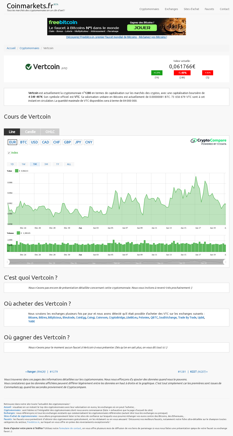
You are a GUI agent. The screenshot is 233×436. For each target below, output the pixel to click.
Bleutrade (69, 317)
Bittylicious (54, 317)
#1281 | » (193, 371)
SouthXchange (168, 317)
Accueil (11, 48)
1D (12, 164)
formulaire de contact (70, 428)
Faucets (209, 9)
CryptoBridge (117, 317)
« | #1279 (41, 371)
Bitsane (32, 317)
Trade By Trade (187, 317)
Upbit (201, 317)
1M (35, 164)
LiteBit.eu (131, 317)
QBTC (154, 317)
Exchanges (171, 9)
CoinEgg (81, 317)
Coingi (91, 317)
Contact (224, 9)
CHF (56, 142)
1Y (57, 164)
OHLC (50, 132)
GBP (67, 142)
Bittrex (43, 317)
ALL (69, 164)
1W (23, 164)
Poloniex (144, 317)
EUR (12, 142)
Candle (30, 132)
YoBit (31, 321)
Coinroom (102, 317)
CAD (45, 142)
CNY (88, 142)
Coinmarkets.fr (30, 6)
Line (12, 132)
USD (34, 142)
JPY (78, 142)
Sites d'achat (191, 9)
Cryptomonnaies (149, 9)
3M (46, 164)
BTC (23, 142)
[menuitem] (116, 262)
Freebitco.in (33, 422)
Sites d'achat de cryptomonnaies (20, 416)
